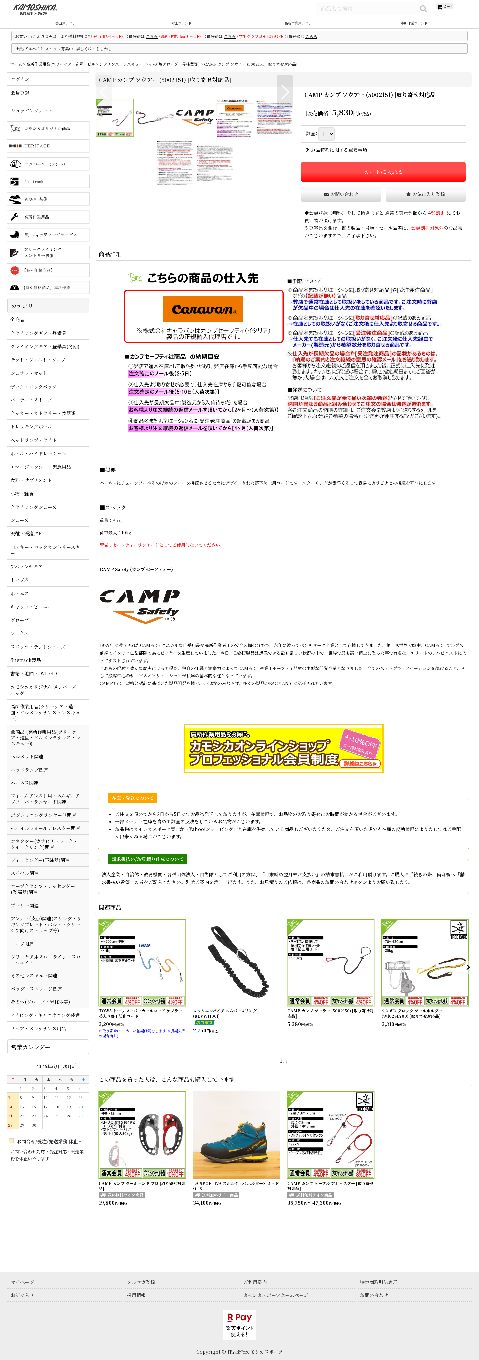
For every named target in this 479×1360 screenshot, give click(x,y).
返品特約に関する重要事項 (336, 157)
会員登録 (318, 220)
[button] (104, 195)
